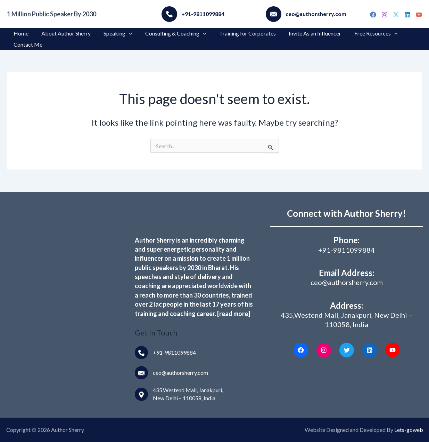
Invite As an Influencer (305, 33)
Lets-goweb (408, 429)
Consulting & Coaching (169, 33)
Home (20, 33)
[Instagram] (384, 14)
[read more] (233, 313)
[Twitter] (396, 14)
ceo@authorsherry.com (180, 372)
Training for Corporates (239, 33)
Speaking (113, 33)
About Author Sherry (63, 33)
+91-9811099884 (174, 352)
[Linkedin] (407, 14)
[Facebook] (373, 14)
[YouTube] (419, 14)
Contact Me (27, 44)
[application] (124, 33)
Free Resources (364, 33)
